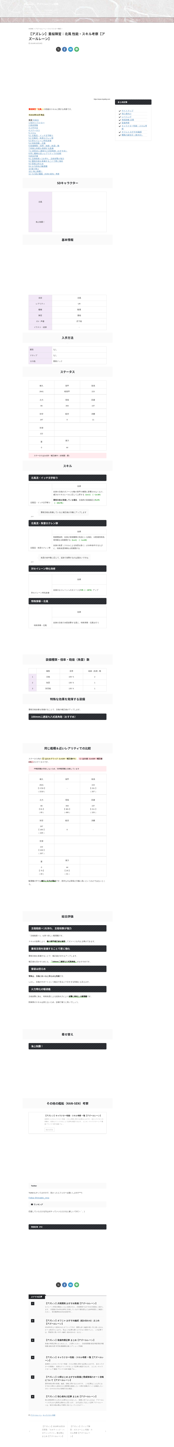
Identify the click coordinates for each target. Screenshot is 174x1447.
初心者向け (126, 114)
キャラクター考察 (49, 1415)
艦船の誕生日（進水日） (131, 132)
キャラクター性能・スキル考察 (134, 126)
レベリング (126, 117)
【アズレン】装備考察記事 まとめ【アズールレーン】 (68, 1340)
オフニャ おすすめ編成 (130, 129)
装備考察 (125, 123)
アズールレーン (36, 1415)
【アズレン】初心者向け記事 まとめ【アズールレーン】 (69, 1397)
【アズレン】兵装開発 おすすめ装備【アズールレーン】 (69, 1303)
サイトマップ (127, 111)
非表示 (36, 120)
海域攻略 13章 (127, 120)
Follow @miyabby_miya (39, 1198)
